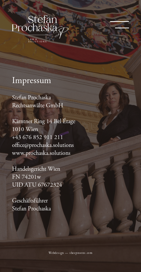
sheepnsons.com (81, 253)
